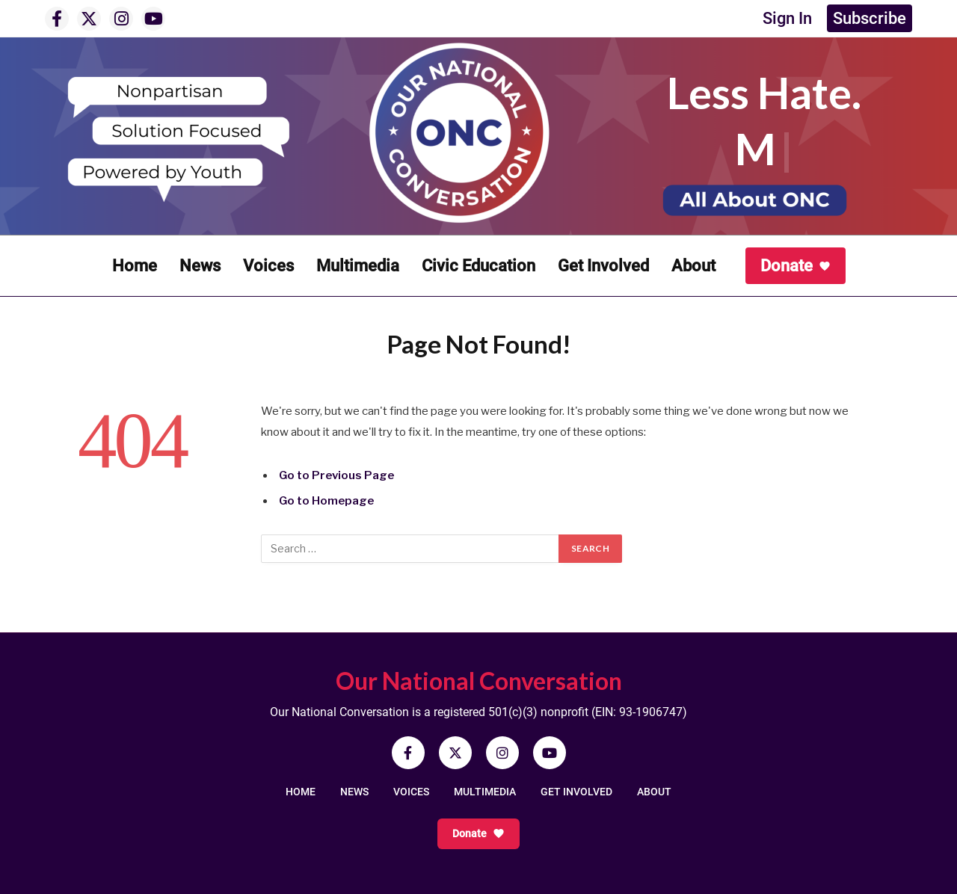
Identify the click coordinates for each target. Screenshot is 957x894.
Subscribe (869, 18)
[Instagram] (121, 19)
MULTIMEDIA (485, 792)
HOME (301, 792)
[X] (89, 19)
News (200, 265)
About (693, 265)
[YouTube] (153, 19)
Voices (268, 265)
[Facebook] (57, 19)
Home (134, 265)
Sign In (787, 18)
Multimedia (357, 265)
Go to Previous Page (336, 475)
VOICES (411, 792)
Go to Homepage (326, 501)
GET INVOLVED (576, 792)
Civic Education (478, 265)
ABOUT (654, 792)
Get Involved (603, 265)
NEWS (354, 792)
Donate (795, 265)
